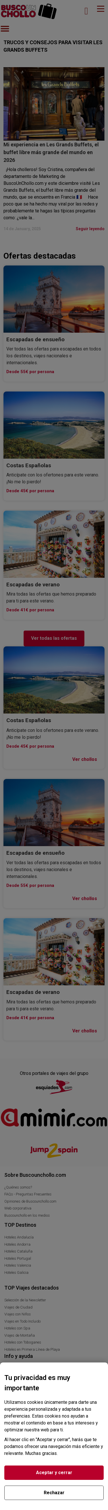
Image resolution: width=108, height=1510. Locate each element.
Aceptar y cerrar (54, 1472)
